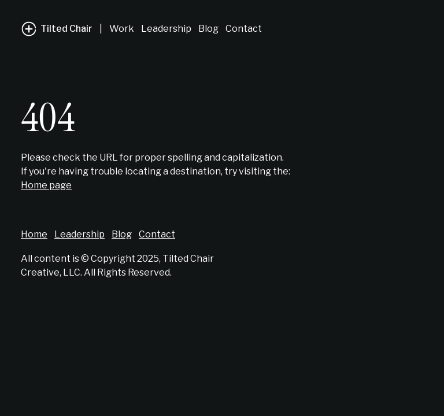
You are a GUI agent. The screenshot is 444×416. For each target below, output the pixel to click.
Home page (46, 185)
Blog (208, 28)
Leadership (166, 28)
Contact (243, 28)
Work (121, 28)
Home (34, 234)
